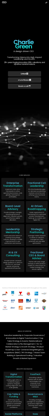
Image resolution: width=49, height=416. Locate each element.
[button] (46, 2)
